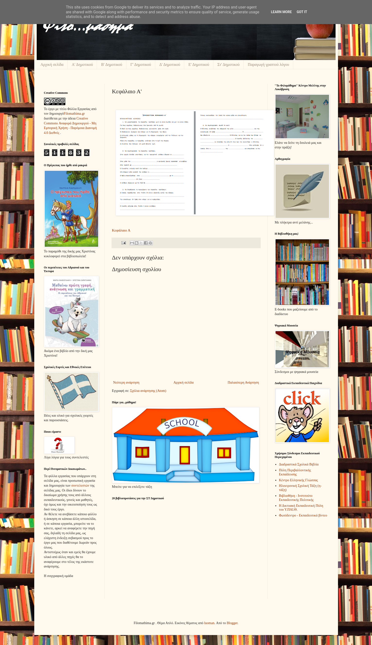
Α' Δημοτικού (82, 64)
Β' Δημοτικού (111, 64)
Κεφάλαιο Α (121, 230)
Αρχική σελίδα (52, 64)
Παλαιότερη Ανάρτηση (243, 382)
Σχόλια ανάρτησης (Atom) (148, 391)
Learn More (281, 12)
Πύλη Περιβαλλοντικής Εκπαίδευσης (295, 472)
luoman (209, 623)
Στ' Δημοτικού (228, 64)
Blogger (232, 623)
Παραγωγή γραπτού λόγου (268, 64)
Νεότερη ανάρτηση (126, 382)
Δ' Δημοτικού (169, 64)
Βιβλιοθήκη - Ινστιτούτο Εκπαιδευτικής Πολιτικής (296, 498)
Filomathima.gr (74, 113)
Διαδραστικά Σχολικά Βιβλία (299, 464)
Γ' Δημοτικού (140, 64)
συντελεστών (80, 485)
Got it (302, 12)
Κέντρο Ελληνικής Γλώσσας (298, 480)
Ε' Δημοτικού (198, 64)
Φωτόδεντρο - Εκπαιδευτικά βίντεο (303, 515)
